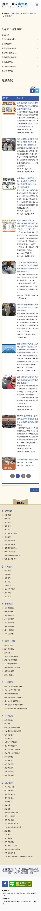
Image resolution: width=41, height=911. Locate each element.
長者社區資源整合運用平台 (12, 697)
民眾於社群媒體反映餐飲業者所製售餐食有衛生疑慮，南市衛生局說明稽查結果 (27, 142)
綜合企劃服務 (8, 630)
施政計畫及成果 (8, 794)
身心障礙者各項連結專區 (11, 731)
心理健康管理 (8, 619)
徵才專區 (6, 530)
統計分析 (6, 809)
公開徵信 (6, 835)
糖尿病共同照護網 (9, 660)
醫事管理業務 (8, 612)
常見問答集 (7, 760)
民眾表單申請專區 (9, 48)
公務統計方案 (8, 820)
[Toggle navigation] (37, 5)
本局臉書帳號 (8, 764)
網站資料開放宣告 (22, 871)
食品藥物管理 (8, 615)
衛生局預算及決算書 (10, 823)
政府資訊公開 (8, 787)
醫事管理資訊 (8, 645)
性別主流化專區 (8, 816)
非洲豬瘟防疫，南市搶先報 (27, 459)
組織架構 (6, 571)
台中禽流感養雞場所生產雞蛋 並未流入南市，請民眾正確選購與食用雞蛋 (27, 106)
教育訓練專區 (8, 671)
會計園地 (6, 596)
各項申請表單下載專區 (11, 749)
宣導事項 (6, 522)
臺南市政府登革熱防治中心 (12, 686)
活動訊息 (6, 519)
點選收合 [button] (20, 503)
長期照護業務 (8, 634)
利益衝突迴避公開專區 (11, 849)
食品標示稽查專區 (9, 53)
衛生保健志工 (8, 738)
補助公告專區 (8, 798)
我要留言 (6, 724)
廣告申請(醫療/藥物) (10, 656)
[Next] (28, 476)
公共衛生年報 (8, 842)
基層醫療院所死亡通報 (11, 667)
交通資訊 (6, 582)
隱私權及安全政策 (8, 871)
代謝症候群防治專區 (10, 664)
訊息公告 (15, 13)
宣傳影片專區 (7, 62)
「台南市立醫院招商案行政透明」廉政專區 (18, 857)
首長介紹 (6, 574)
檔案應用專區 (8, 771)
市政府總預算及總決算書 (11, 827)
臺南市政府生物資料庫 (11, 690)
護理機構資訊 (8, 649)
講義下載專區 (8, 675)
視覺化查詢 (7, 802)
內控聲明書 (7, 838)
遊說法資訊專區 (8, 768)
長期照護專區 (8, 775)
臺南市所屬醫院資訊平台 (11, 727)
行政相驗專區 (8, 735)
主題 (22, 873)
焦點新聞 (6, 515)
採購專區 (6, 537)
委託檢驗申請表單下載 (11, 753)
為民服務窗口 (8, 720)
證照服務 (6, 653)
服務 (31, 873)
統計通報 (6, 831)
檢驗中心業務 (8, 626)
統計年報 (6, 805)
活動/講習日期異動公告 (11, 555)
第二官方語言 (8, 757)
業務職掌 (6, 578)
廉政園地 (6, 593)
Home (6, 13)
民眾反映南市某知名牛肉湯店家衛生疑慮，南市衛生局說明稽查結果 (27, 380)
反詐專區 (6, 526)
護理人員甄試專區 (9, 533)
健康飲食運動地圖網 (10, 694)
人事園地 (6, 585)
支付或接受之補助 (9, 846)
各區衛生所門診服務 (10, 742)
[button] (20, 502)
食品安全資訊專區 (30, 13)
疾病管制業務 (8, 608)
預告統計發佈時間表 (10, 813)
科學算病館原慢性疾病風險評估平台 (15, 708)
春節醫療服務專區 (9, 548)
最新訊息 (8, 16)
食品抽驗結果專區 (9, 57)
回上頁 (34, 490)
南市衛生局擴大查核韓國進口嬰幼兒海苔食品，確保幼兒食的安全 (27, 308)
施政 (26, 873)
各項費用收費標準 (9, 746)
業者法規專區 (7, 44)
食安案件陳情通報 (9, 39)
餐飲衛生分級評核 (9, 66)
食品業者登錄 (7, 71)
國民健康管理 (8, 623)
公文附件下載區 (8, 589)
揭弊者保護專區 (8, 853)
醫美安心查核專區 (9, 559)
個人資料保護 (8, 790)
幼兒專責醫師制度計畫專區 (12, 705)
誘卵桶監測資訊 (8, 544)
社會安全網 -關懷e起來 (11, 701)
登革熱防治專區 (8, 541)
